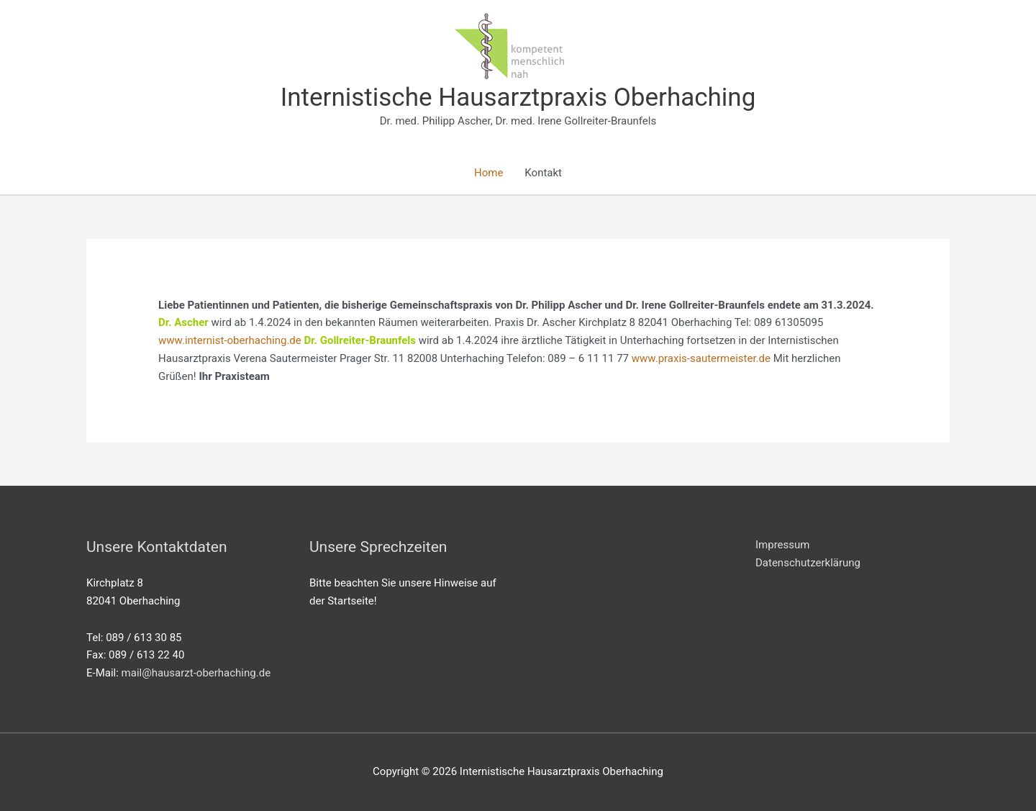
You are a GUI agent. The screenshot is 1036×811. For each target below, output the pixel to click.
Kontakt (543, 172)
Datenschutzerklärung (807, 562)
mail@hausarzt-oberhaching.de (196, 672)
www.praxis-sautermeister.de (701, 358)
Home (488, 172)
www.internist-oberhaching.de (229, 340)
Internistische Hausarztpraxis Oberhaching (518, 97)
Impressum (782, 544)
